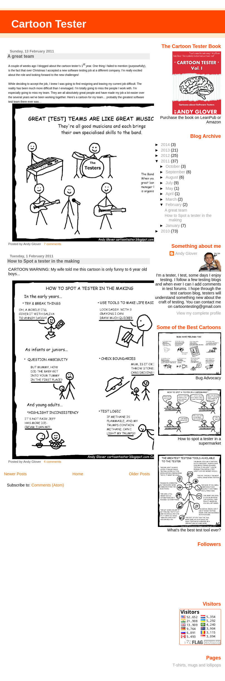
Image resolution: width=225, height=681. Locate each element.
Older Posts (139, 474)
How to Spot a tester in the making (44, 261)
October (173, 166)
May (170, 188)
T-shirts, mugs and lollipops (197, 665)
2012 (166, 155)
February (174, 204)
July (170, 183)
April (170, 193)
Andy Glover (186, 253)
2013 (166, 150)
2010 (166, 231)
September (176, 172)
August (172, 177)
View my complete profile (199, 313)
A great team (21, 56)
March (172, 199)
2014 (166, 144)
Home (77, 474)
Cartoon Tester (48, 24)
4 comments (52, 461)
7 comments (52, 244)
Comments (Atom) (47, 485)
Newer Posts (15, 474)
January (173, 225)
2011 (166, 161)
